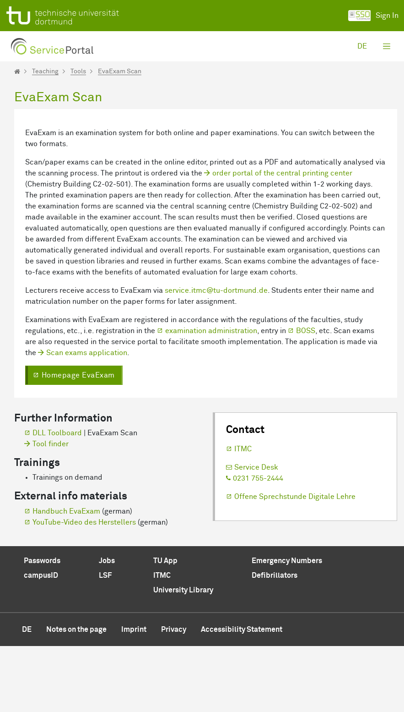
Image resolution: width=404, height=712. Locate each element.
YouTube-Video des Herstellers (84, 588)
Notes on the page (76, 695)
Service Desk (256, 533)
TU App (165, 626)
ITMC (243, 515)
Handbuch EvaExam (66, 577)
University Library (183, 656)
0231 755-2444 (258, 544)
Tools (78, 71)
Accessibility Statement (241, 695)
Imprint (133, 695)
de (362, 46)
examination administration (211, 396)
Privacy (173, 695)
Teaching (45, 71)
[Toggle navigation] (387, 46)
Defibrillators (274, 641)
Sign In (373, 15)
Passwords (42, 626)
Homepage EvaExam (78, 441)
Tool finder (50, 510)
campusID (41, 641)
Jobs (107, 626)
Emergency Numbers (287, 626)
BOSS (305, 396)
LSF (105, 641)
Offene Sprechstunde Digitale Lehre (295, 562)
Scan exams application (86, 418)
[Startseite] (17, 71)
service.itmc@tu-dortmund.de (216, 356)
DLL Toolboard (57, 499)
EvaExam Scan (119, 71)
